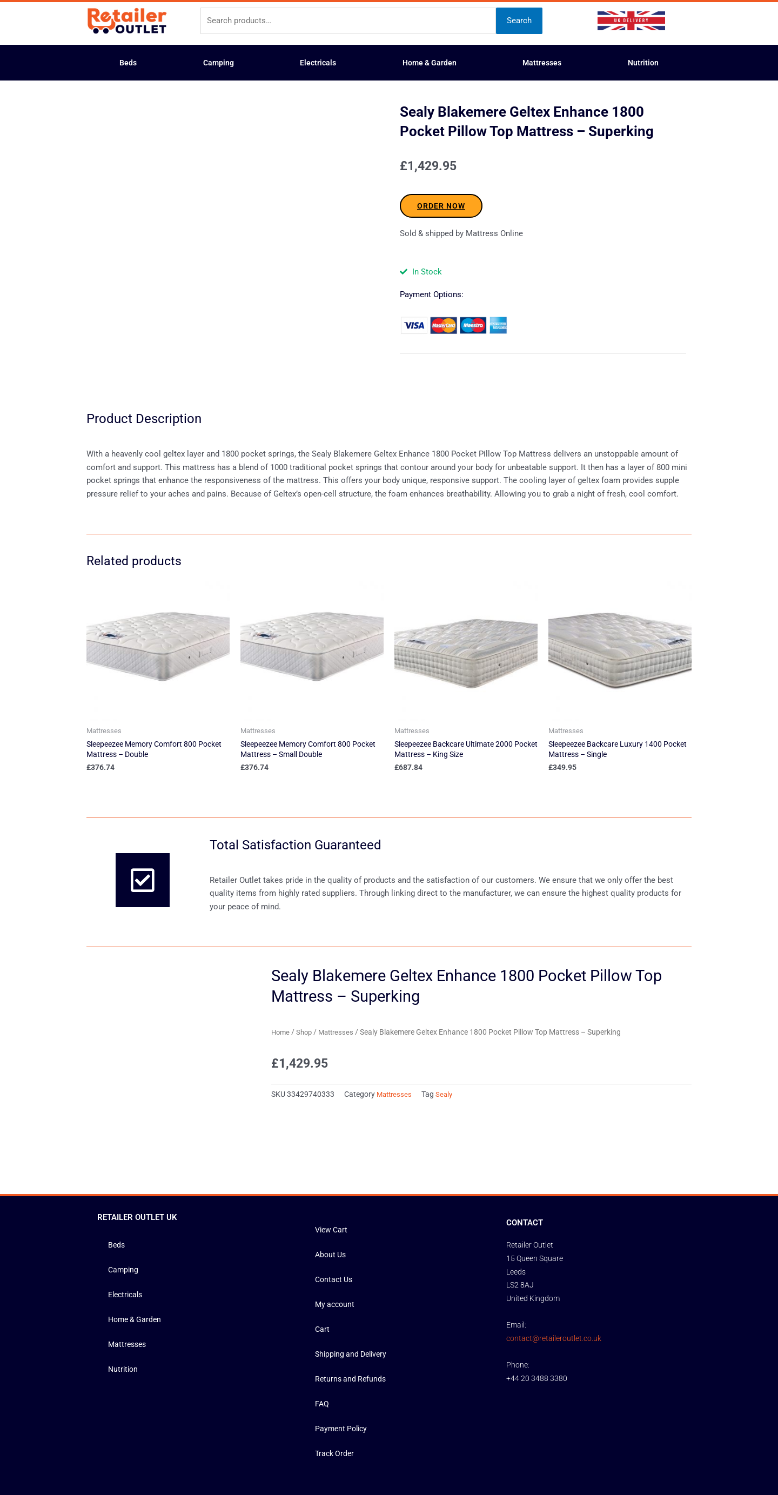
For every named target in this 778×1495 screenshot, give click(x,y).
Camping (218, 62)
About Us (331, 1165)
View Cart (332, 1140)
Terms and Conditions (361, 1450)
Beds (128, 62)
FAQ (322, 1314)
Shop (306, 991)
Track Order (336, 1364)
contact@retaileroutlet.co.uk (553, 1248)
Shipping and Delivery (353, 1264)
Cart (322, 1239)
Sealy (447, 1053)
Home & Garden (430, 62)
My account (336, 1214)
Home (281, 991)
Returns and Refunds (352, 1289)
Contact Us (335, 1190)
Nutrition (643, 62)
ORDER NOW (441, 206)
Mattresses (541, 62)
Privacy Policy (426, 1450)
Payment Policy (343, 1339)
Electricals (318, 62)
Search (519, 20)
